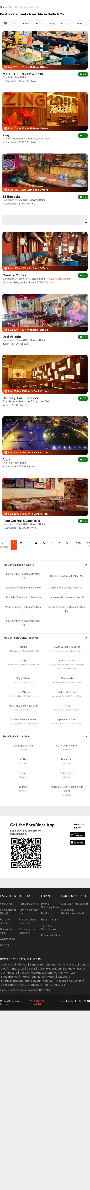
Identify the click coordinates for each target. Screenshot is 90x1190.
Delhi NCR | (8, 964)
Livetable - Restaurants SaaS (73, 911)
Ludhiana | (38, 976)
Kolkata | (73, 964)
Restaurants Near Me (27, 931)
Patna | (58, 972)
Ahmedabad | (17, 968)
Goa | (4, 968)
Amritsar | (70, 972)
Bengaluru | (36, 964)
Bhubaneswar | (10, 976)
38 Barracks (11, 197)
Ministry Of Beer (15, 275)
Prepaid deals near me (28, 921)
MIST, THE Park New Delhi (22, 74)
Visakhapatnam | (41, 972)
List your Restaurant (74, 903)
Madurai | (61, 980)
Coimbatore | (9, 972)
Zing (5, 135)
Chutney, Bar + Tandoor (20, 398)
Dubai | (84, 964)
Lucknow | (69, 968)
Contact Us (8, 939)
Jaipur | (31, 968)
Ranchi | (24, 972)
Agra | (41, 968)
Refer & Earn (49, 919)
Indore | (25, 976)
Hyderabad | (53, 968)
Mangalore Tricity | (40, 984)
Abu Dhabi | (76, 980)
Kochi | (81, 968)
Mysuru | (51, 976)
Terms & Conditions (48, 927)
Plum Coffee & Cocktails (21, 521)
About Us (6, 903)
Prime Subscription (50, 905)
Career (4, 945)
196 (78, 543)
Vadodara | (64, 976)
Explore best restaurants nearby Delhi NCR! (26, 989)
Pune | (62, 964)
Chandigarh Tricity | (13, 984)
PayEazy (46, 913)
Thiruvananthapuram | (15, 980)
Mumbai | (22, 964)
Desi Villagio (11, 337)
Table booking (28, 903)
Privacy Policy (50, 935)
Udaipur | (48, 980)
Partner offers (5, 921)
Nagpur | (36, 980)
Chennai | (51, 964)
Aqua (6, 459)
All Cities (59, 984)
